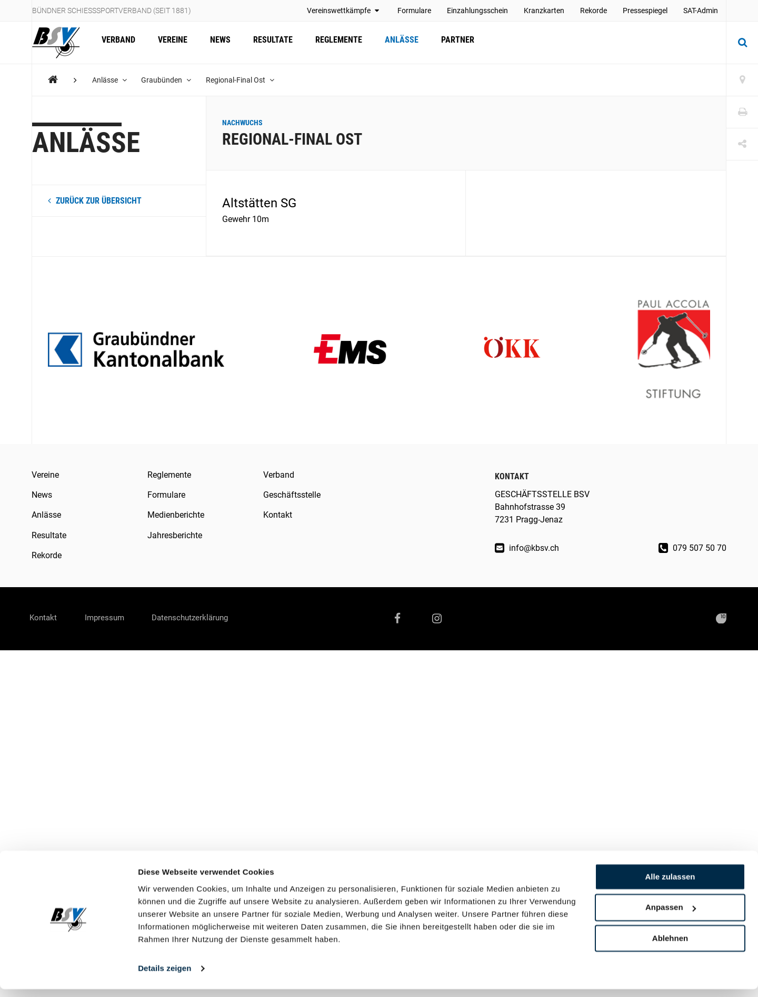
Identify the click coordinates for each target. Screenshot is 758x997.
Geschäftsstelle (292, 495)
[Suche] (742, 43)
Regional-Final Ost (243, 80)
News (216, 42)
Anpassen (670, 915)
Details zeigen (164, 976)
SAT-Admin (700, 10)
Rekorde (593, 10)
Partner (447, 42)
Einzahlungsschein (477, 10)
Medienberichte (175, 515)
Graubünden (168, 80)
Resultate (267, 42)
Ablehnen (670, 946)
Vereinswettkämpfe (344, 10)
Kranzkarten (544, 10)
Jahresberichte (174, 535)
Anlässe (393, 42)
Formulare (414, 10)
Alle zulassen (670, 884)
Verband (117, 42)
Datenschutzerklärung (206, 618)
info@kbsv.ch (527, 548)
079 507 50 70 (692, 548)
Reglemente (331, 42)
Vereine (170, 42)
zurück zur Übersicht (95, 201)
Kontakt (277, 515)
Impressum (113, 618)
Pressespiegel (645, 10)
